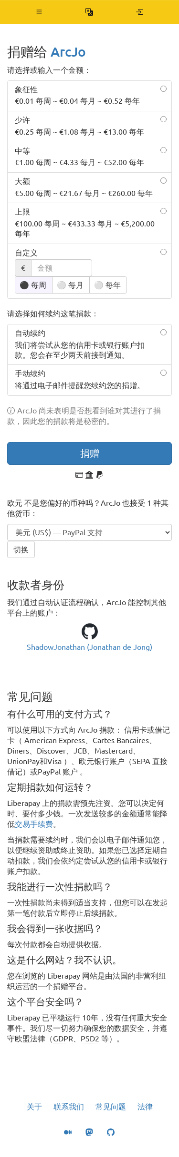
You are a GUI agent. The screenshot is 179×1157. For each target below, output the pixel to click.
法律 (145, 1106)
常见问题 (110, 1106)
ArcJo (68, 51)
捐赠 (89, 453)
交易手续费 (34, 824)
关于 (34, 1106)
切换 (21, 549)
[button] (39, 12)
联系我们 (68, 1106)
